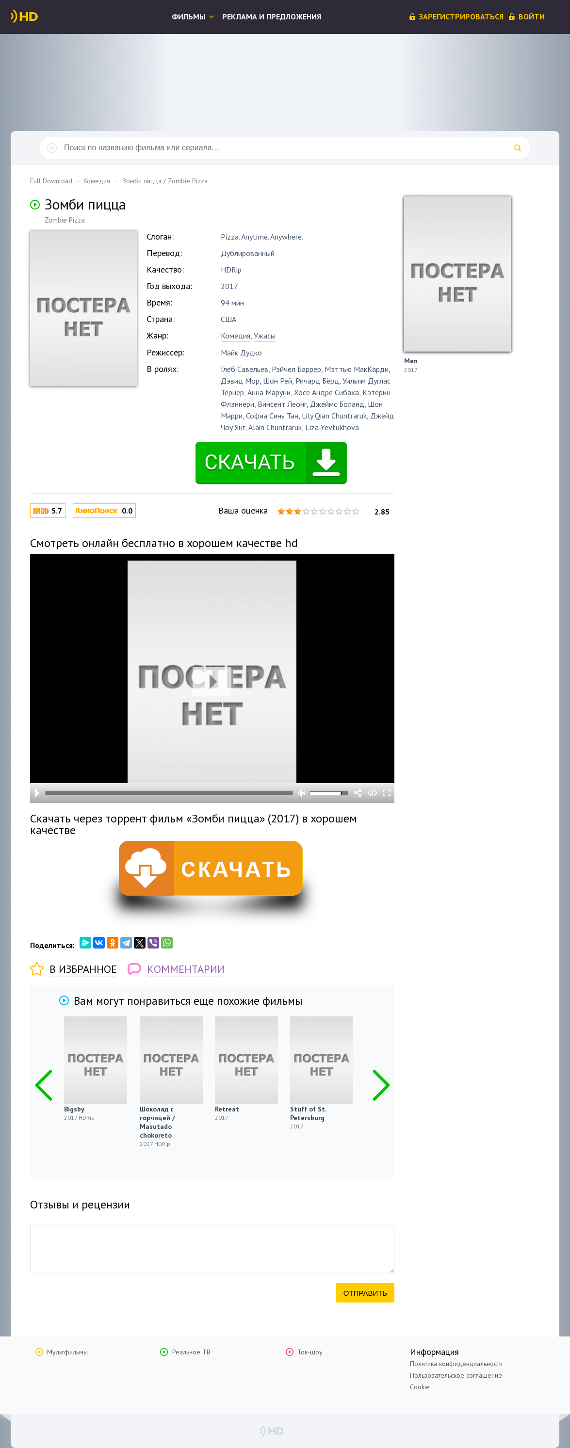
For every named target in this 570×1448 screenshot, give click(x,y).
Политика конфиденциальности (456, 1363)
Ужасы (265, 335)
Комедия (235, 335)
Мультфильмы (67, 1352)
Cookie (420, 1387)
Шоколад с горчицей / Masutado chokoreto (157, 1122)
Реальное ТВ (191, 1352)
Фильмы (189, 16)
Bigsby (74, 1109)
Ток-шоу (310, 1352)
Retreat (227, 1109)
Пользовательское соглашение (456, 1375)
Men (411, 360)
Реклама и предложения (271, 16)
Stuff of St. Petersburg (308, 1113)
